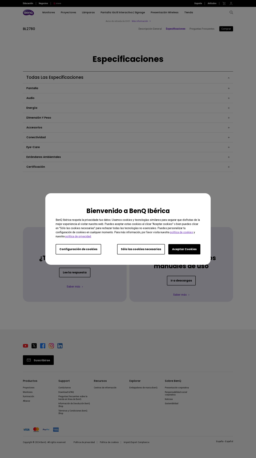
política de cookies (181, 232)
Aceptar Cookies (184, 249)
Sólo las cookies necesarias (141, 249)
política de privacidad (78, 236)
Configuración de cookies (78, 249)
